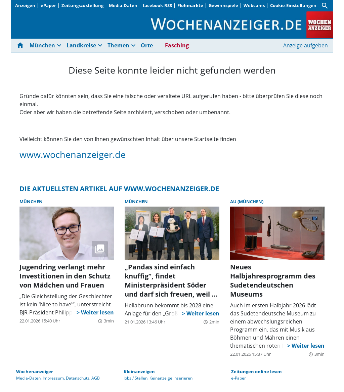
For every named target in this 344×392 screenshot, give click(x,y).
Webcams (254, 5)
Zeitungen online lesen (256, 371)
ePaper (48, 5)
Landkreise (81, 45)
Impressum (53, 378)
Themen (118, 45)
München (42, 45)
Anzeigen (25, 5)
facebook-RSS (157, 5)
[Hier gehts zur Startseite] (21, 45)
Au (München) (246, 202)
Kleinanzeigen (139, 371)
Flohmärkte (190, 5)
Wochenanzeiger (34, 371)
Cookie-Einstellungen (293, 5)
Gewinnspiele (223, 5)
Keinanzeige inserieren (170, 378)
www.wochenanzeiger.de (72, 154)
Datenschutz (77, 378)
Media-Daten (123, 5)
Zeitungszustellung (82, 5)
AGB (95, 378)
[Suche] (325, 6)
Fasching (177, 45)
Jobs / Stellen (135, 378)
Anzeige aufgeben (305, 45)
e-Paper (238, 378)
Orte (147, 45)
